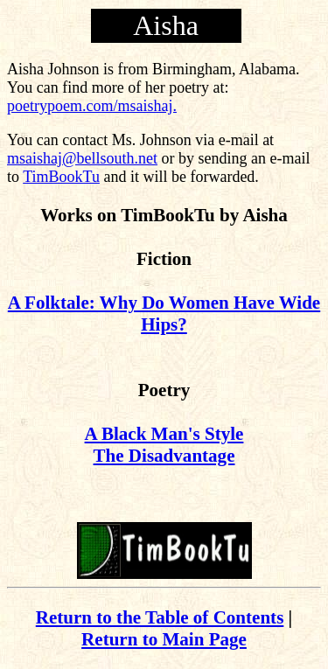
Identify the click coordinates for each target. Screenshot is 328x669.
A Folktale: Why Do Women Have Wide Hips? (164, 313)
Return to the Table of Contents (160, 617)
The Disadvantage (164, 455)
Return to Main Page (164, 639)
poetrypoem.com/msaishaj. (92, 106)
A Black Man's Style (164, 433)
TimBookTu (61, 176)
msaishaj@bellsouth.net (82, 158)
